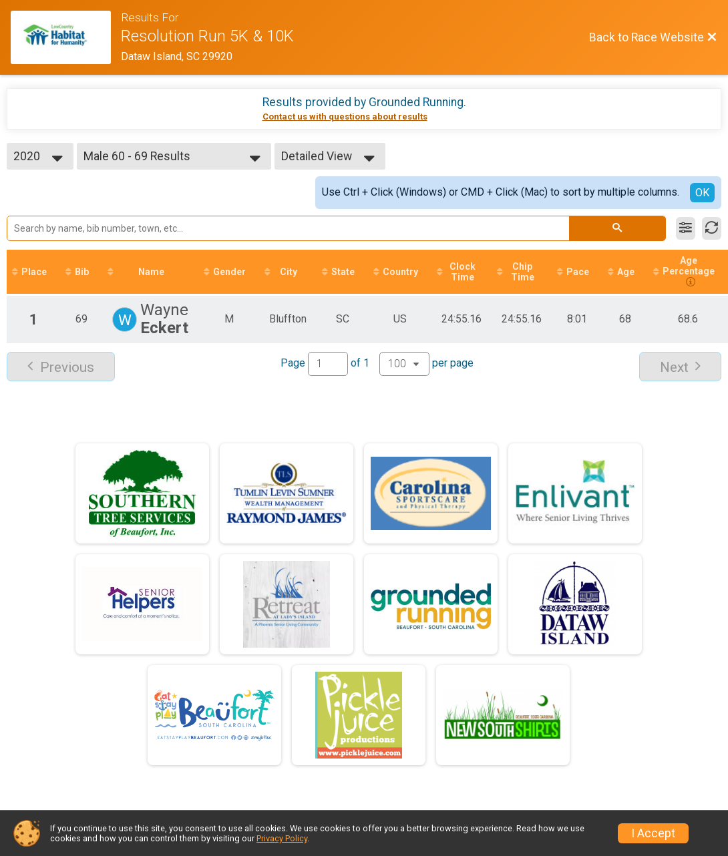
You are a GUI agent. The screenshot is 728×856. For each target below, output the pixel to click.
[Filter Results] (685, 228)
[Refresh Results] (711, 228)
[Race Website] (66, 37)
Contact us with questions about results (344, 117)
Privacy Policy (281, 838)
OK (702, 192)
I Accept (653, 833)
